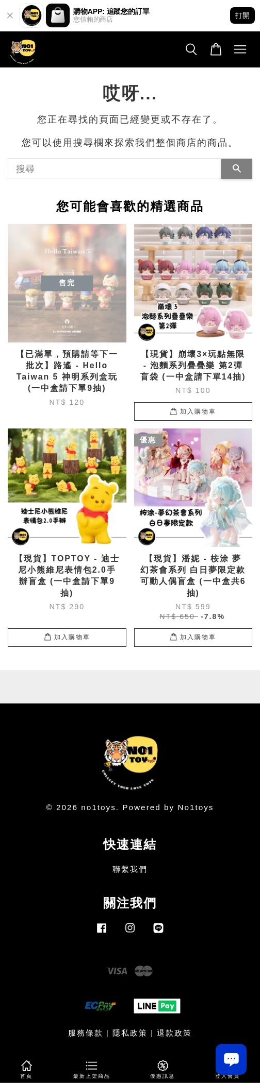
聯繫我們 (130, 869)
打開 (242, 15)
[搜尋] (114, 169)
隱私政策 (130, 1032)
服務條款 (85, 1032)
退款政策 (174, 1032)
